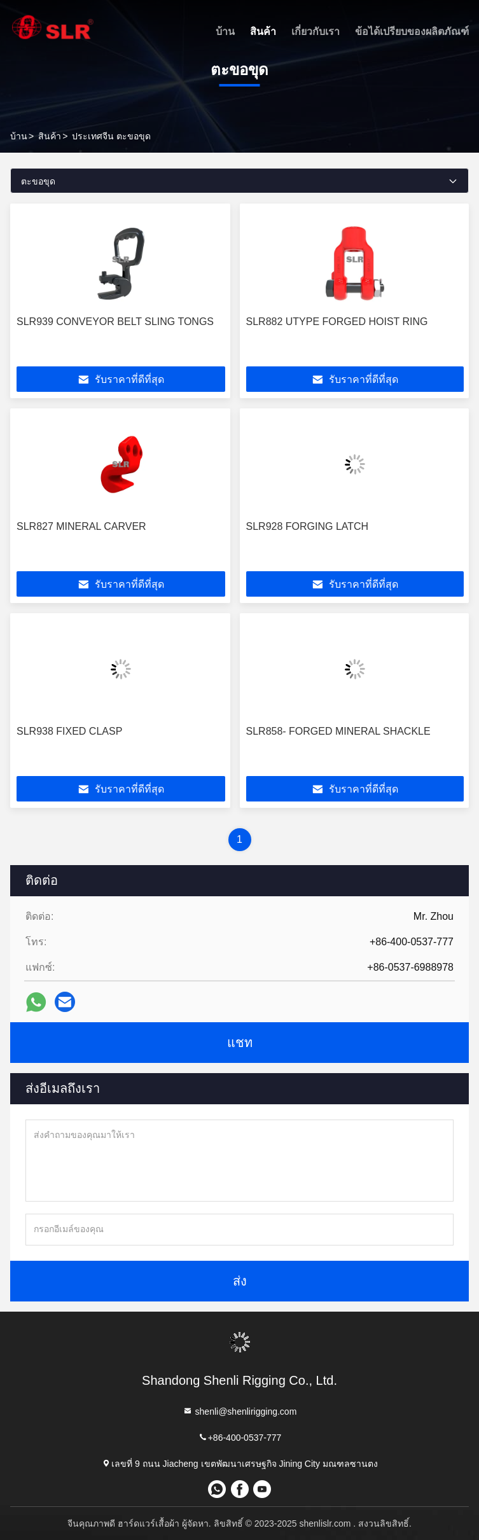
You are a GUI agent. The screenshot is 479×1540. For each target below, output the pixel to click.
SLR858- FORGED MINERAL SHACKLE (338, 731)
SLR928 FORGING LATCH (307, 526)
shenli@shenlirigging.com (240, 1411)
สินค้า (263, 31)
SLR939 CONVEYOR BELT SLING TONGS (115, 321)
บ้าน (225, 31)
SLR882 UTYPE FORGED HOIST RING (337, 321)
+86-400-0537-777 (240, 1437)
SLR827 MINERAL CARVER (81, 526)
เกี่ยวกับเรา (315, 31)
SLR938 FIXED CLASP (69, 731)
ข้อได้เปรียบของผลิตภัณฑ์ (412, 31)
